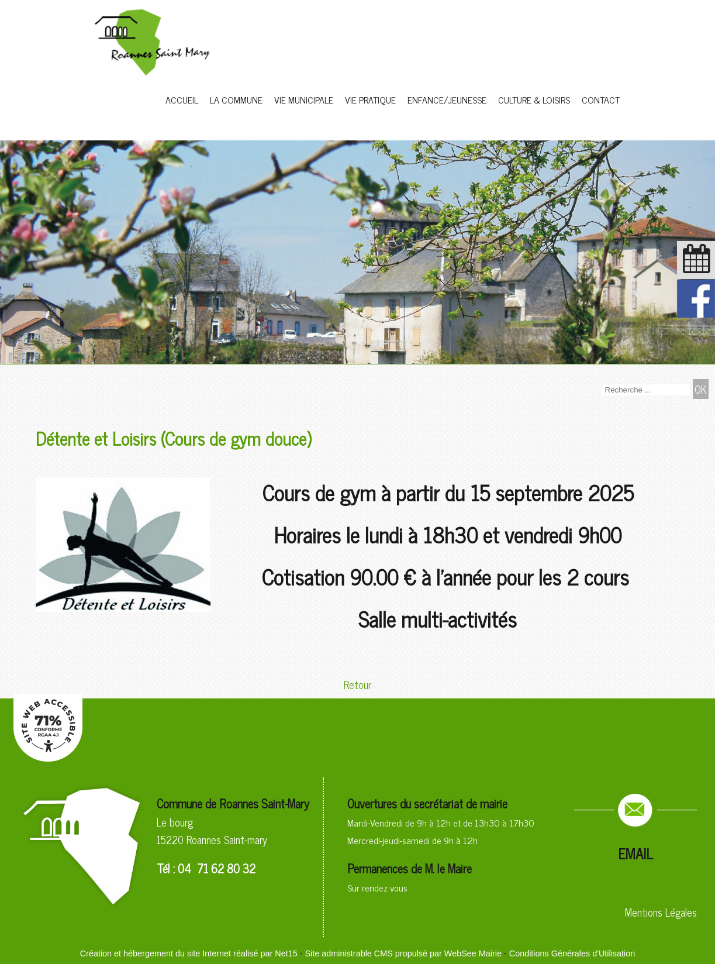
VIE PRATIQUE (370, 99)
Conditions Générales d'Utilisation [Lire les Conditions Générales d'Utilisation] (572, 953)
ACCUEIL (181, 99)
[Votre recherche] (646, 389)
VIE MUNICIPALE (303, 99)
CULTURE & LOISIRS (534, 99)
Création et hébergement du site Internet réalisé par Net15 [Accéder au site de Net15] (189, 953)
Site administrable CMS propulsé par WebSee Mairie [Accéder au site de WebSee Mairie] (403, 953)
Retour (357, 684)
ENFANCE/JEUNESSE (446, 99)
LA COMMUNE (236, 99)
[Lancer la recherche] (701, 389)
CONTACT (601, 99)
